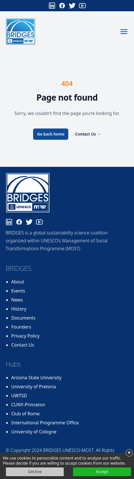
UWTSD (19, 395)
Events (18, 291)
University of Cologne (33, 432)
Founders (21, 327)
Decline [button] (35, 471)
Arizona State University (36, 377)
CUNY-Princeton (28, 405)
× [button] (129, 452)
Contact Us (88, 134)
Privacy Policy (25, 336)
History (18, 309)
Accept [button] (102, 471)
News (17, 300)
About (17, 282)
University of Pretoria (33, 386)
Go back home (51, 134)
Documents (23, 318)
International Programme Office (45, 423)
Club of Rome (25, 414)
